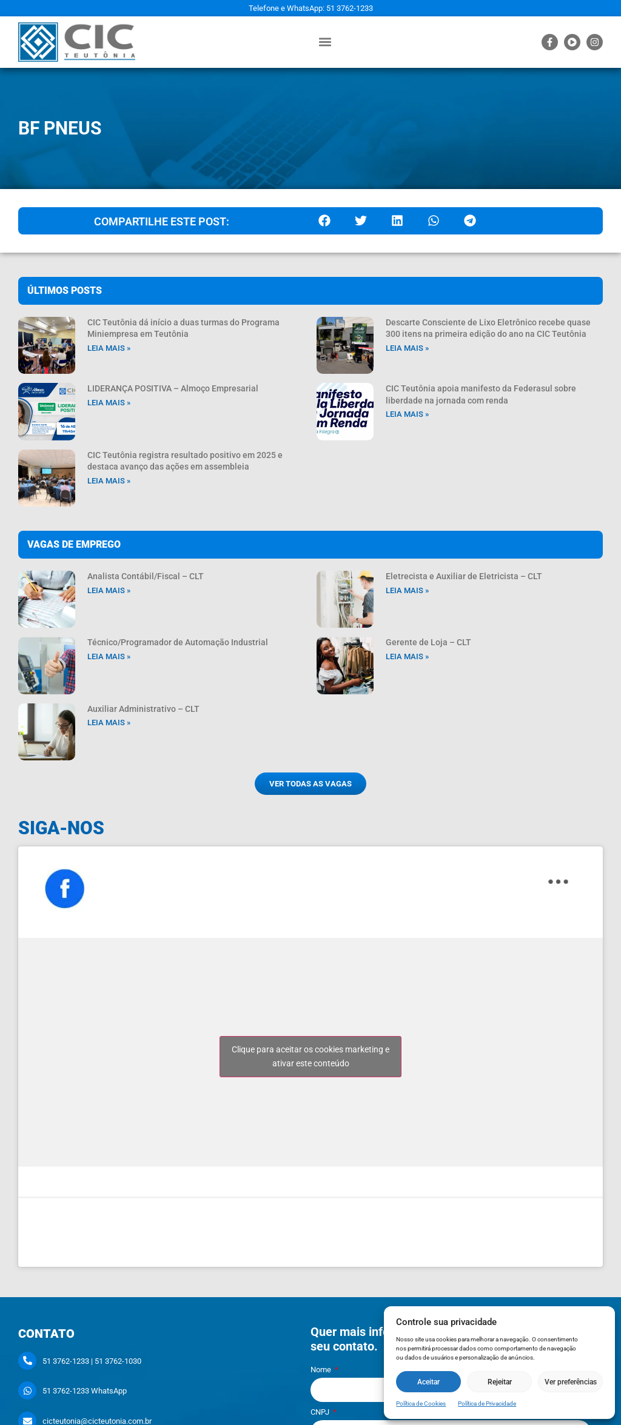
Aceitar (428, 1382)
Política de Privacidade (487, 1403)
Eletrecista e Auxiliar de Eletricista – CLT (464, 576)
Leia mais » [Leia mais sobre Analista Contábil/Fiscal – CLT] (108, 590)
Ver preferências (571, 1382)
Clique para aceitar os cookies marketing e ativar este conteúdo (310, 1056)
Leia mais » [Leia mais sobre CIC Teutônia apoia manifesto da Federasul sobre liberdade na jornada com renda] (407, 414)
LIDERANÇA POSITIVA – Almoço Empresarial (172, 388)
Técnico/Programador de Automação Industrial (177, 642)
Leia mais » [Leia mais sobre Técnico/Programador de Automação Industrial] (108, 656)
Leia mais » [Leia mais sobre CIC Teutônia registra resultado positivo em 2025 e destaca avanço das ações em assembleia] (108, 480)
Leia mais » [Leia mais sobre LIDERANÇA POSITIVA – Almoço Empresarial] (108, 402)
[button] (325, 42)
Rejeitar (500, 1382)
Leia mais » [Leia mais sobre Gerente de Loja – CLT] (407, 656)
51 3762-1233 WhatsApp (84, 1390)
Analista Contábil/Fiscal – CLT (145, 576)
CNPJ (320, 1412)
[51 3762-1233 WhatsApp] (27, 1390)
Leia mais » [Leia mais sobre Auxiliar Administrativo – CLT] (108, 722)
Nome (321, 1370)
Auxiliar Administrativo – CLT (143, 709)
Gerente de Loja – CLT (428, 642)
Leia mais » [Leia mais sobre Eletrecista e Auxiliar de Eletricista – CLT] (407, 590)
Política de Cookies (421, 1403)
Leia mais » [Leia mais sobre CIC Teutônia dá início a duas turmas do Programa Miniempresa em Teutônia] (108, 348)
